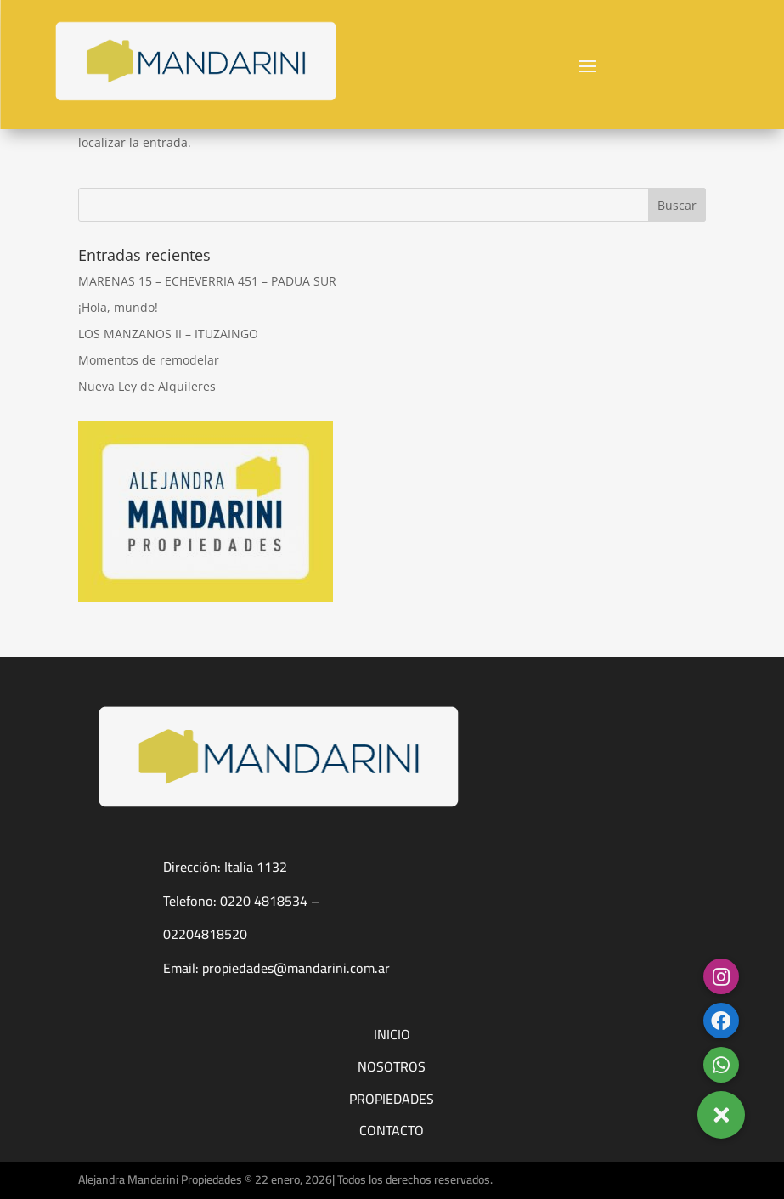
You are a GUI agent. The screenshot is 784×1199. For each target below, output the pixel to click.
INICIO (392, 1034)
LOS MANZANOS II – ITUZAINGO (168, 333)
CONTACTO (391, 1130)
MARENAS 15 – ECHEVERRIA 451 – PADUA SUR (207, 281)
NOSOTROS (392, 1066)
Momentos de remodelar (148, 360)
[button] (721, 1115)
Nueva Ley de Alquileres (147, 386)
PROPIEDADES (391, 1098)
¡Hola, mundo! (118, 307)
